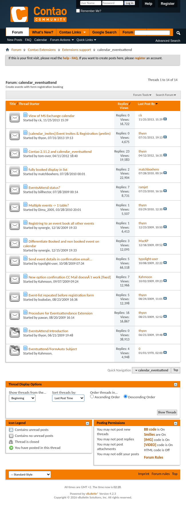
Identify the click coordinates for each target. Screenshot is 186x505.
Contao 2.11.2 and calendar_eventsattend (60, 151)
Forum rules (161, 474)
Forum (17, 32)
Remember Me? (88, 11)
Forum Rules (153, 457)
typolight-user (48, 264)
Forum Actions (60, 39)
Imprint (143, 474)
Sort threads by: (64, 392)
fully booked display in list (48, 169)
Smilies (149, 434)
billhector (44, 192)
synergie (44, 228)
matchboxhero (48, 174)
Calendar (40, 39)
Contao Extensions (42, 49)
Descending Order (139, 397)
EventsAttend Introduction (48, 331)
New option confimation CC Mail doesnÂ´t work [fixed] (70, 277)
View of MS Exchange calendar (52, 116)
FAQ (28, 39)
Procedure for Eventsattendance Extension (60, 313)
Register (168, 4)
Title (12, 104)
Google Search (104, 32)
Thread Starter (29, 104)
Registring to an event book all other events (61, 223)
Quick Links (85, 39)
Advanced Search (167, 40)
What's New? (42, 32)
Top (175, 370)
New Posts (14, 39)
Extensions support (76, 49)
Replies (123, 104)
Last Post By (148, 104)
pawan (43, 318)
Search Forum (165, 95)
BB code (150, 429)
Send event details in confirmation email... (60, 259)
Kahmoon (45, 282)
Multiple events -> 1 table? (49, 205)
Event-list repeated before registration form (61, 295)
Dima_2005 (46, 210)
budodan (44, 300)
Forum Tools (141, 95)
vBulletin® (92, 494)
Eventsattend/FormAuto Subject (53, 349)
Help (148, 4)
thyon (42, 138)
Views (124, 108)
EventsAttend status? (44, 187)
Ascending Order (105, 397)
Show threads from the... (27, 392)
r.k (39, 120)
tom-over (44, 156)
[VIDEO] (150, 445)
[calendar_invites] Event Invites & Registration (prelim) (69, 133)
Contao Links (72, 32)
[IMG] (148, 439)
